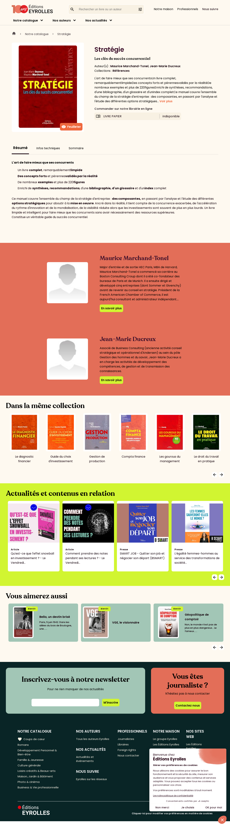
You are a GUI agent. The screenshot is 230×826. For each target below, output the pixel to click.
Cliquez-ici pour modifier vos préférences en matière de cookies (172, 818)
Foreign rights (127, 751)
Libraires (124, 745)
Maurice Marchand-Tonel (129, 66)
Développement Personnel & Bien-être (39, 753)
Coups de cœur (32, 739)
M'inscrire (111, 702)
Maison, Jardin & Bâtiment (36, 780)
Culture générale (30, 768)
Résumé (20, 147)
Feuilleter (71, 127)
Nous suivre (210, 9)
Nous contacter (129, 757)
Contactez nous (188, 705)
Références (121, 71)
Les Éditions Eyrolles (161, 747)
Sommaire (76, 148)
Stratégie (64, 34)
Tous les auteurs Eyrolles (88, 741)
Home (14, 34)
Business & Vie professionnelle (39, 792)
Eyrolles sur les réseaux (93, 785)
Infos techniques (48, 148)
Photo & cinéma (29, 786)
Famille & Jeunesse (31, 762)
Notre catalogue (25, 20)
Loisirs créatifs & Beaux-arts (38, 774)
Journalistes (126, 739)
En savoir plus (111, 308)
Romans (23, 745)
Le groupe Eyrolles (166, 739)
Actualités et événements (86, 764)
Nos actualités (96, 20)
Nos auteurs (62, 20)
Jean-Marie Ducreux (165, 66)
